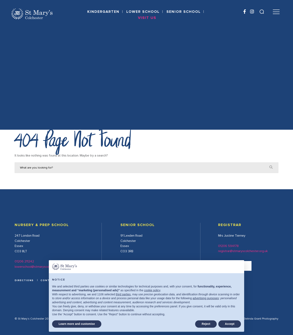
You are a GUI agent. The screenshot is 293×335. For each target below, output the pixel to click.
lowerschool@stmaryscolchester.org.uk (42, 267)
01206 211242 (24, 261)
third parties (123, 294)
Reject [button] (206, 323)
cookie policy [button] (152, 290)
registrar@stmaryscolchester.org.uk (243, 251)
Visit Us (147, 18)
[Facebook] (244, 12)
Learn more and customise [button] (77, 323)
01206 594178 (228, 246)
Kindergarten (103, 12)
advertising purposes (205, 298)
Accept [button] (229, 323)
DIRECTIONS (24, 280)
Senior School (183, 12)
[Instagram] (252, 12)
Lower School (143, 12)
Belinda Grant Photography (261, 318)
